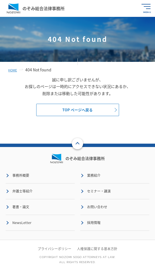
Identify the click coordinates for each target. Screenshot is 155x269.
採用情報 (94, 222)
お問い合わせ (97, 206)
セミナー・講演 (99, 191)
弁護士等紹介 (22, 191)
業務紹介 (94, 175)
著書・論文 (20, 206)
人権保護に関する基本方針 (97, 248)
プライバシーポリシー (54, 248)
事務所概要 (20, 175)
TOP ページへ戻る (77, 109)
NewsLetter (21, 222)
